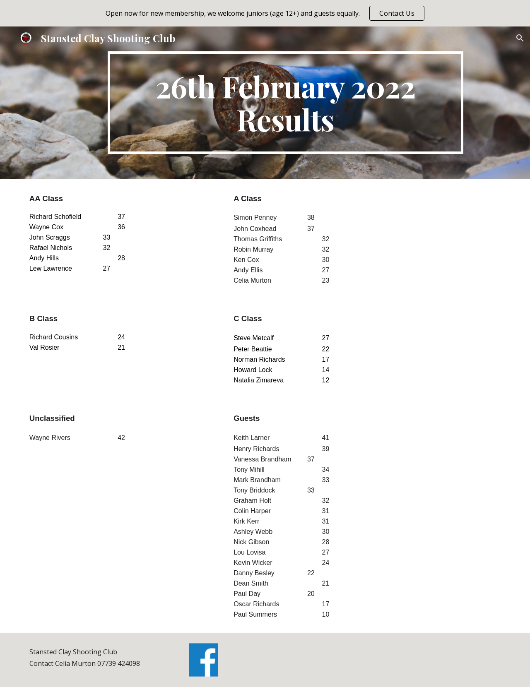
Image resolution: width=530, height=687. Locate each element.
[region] (265, 13)
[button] (520, 38)
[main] (285, 102)
